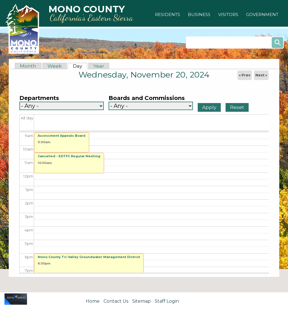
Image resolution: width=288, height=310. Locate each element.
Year (98, 66)
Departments (39, 98)
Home (93, 301)
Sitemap (141, 301)
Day (80, 66)
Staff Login (167, 301)
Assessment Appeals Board (62, 136)
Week (55, 66)
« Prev (244, 75)
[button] (167, 14)
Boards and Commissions (147, 98)
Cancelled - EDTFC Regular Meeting (69, 156)
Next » (261, 75)
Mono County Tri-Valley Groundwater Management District (89, 257)
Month (28, 66)
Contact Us (116, 301)
